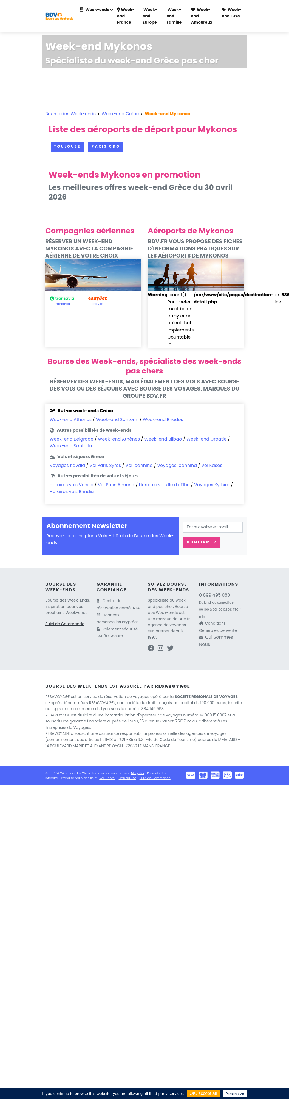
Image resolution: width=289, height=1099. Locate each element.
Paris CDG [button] (106, 146)
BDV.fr (184, 619)
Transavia (62, 303)
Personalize (234, 1094)
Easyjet (97, 303)
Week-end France (126, 16)
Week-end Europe (150, 16)
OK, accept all (203, 1093)
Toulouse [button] (67, 146)
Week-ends (94, 9)
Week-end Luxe (231, 13)
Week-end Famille (174, 16)
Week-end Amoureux (201, 16)
